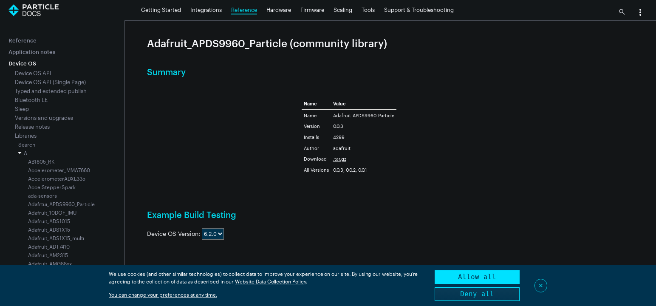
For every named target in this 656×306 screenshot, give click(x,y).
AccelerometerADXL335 (56, 178)
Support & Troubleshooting (419, 9)
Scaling (343, 9)
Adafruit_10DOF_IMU (52, 212)
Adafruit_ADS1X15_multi (56, 238)
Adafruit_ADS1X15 (49, 229)
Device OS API (33, 73)
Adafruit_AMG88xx (50, 263)
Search (26, 144)
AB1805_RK (41, 161)
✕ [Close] (540, 285)
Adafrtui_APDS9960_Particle (61, 204)
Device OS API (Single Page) (50, 82)
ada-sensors (42, 195)
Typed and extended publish (51, 91)
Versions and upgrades (44, 117)
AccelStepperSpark (52, 187)
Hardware (278, 9)
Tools (368, 9)
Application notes (31, 51)
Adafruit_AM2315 (48, 255)
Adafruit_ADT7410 (49, 246)
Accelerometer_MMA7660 (59, 170)
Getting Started (161, 9)
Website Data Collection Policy (270, 281)
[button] (640, 13)
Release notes (32, 126)
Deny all (477, 294)
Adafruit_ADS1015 (49, 221)
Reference (244, 9)
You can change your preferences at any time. (163, 295)
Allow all (477, 277)
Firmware (312, 9)
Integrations (206, 9)
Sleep (22, 108)
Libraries (26, 135)
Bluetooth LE (31, 99)
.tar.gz (339, 159)
